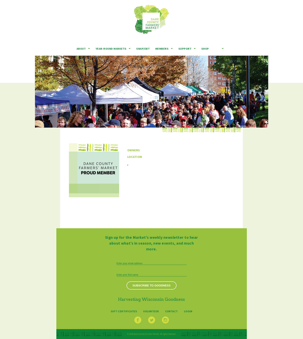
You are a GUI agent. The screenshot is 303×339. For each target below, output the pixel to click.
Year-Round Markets (111, 48)
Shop (205, 48)
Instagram (165, 320)
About (81, 48)
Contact (171, 311)
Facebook (137, 320)
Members (162, 48)
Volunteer (151, 311)
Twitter (151, 320)
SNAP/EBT (143, 48)
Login (188, 311)
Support (185, 48)
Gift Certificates (124, 311)
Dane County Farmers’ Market (151, 19)
